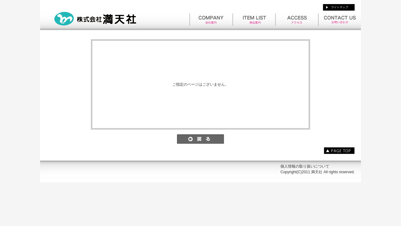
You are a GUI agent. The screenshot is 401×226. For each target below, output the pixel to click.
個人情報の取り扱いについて (304, 166)
